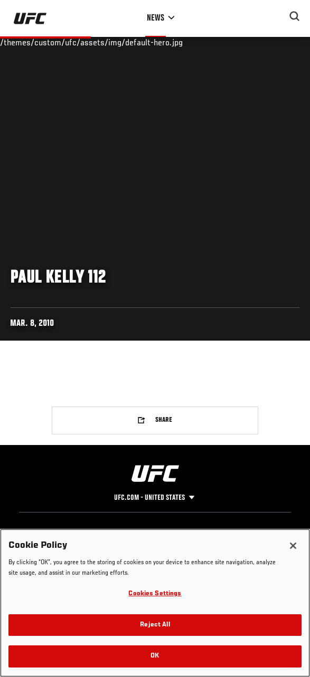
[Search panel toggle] (294, 16)
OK (155, 656)
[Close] (293, 545)
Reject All (155, 625)
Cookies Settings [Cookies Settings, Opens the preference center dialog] (154, 594)
